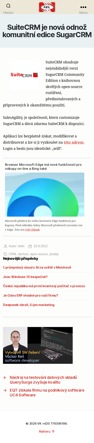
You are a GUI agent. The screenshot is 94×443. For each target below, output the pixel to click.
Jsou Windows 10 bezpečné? (25, 277)
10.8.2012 (40, 246)
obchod (23, 254)
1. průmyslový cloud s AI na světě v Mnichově (37, 267)
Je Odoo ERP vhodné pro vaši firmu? (30, 295)
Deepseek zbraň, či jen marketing (28, 305)
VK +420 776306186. (52, 423)
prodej (54, 254)
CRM (12, 254)
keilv (21, 246)
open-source (39, 254)
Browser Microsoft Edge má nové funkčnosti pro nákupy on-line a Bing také (43, 167)
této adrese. (74, 142)
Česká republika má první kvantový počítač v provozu (44, 286)
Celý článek (32, 229)
